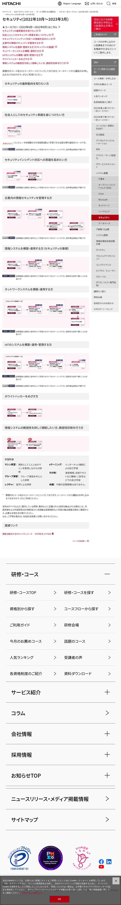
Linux (101, 193)
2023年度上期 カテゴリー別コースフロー (104, 110)
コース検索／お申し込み (105, 78)
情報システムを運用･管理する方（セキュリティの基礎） (28, 47)
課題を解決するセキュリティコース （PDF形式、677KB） (26, 533)
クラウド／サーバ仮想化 (106, 157)
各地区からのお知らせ (104, 303)
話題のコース (100, 90)
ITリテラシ (100, 249)
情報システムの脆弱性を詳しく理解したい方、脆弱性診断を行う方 (34, 63)
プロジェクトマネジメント (105, 257)
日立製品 (100, 134)
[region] (60, 890)
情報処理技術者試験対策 (105, 243)
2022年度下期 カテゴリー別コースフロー (104, 118)
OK (59, 899)
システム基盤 (102, 173)
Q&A (96, 62)
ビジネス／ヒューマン (105, 270)
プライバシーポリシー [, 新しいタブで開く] (32, 893)
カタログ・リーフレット (103, 309)
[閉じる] (115, 880)
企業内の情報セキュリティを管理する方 (21, 42)
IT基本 (101, 178)
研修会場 (98, 297)
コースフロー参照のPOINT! (105, 127)
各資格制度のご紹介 (103, 102)
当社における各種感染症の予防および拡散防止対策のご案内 (103, 23)
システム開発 (102, 235)
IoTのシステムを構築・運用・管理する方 (21, 55)
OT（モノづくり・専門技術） (106, 284)
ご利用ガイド (100, 34)
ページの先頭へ (79, 541)
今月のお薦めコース (103, 84)
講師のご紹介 (100, 291)
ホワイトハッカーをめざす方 (15, 59)
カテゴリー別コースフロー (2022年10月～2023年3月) (78, 12)
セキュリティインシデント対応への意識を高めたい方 (27, 38)
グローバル (101, 276)
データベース (104, 223)
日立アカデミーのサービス (23, 12)
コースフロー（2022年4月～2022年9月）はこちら (31, 27)
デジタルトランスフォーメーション (105, 142)
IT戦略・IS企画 (102, 229)
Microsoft (103, 199)
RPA (98, 149)
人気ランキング (100, 96)
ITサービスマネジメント (105, 166)
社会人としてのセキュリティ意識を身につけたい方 (26, 34)
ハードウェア (104, 211)
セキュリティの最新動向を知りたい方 (20, 30)
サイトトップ (6, 12)
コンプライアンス (103, 264)
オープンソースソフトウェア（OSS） (106, 186)
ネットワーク (103, 205)
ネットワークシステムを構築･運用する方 (21, 50)
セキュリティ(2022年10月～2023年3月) (35, 19)
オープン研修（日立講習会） (46, 12)
